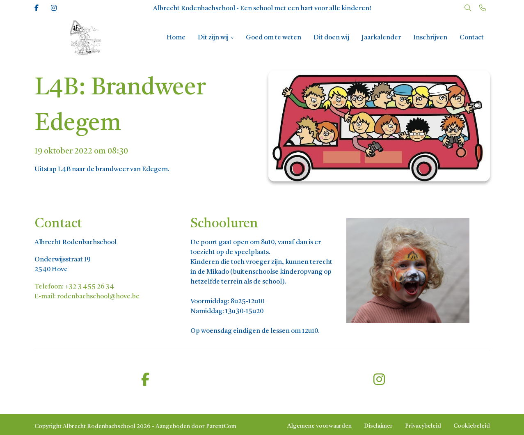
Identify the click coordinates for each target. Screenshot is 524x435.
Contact (472, 37)
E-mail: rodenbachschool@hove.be (87, 296)
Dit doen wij (331, 37)
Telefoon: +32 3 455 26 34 (74, 287)
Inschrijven (430, 37)
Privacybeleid (423, 426)
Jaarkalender (381, 37)
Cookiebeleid (471, 426)
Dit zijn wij (213, 37)
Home (176, 37)
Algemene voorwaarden (319, 426)
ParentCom (221, 426)
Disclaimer (378, 426)
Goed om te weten (273, 37)
